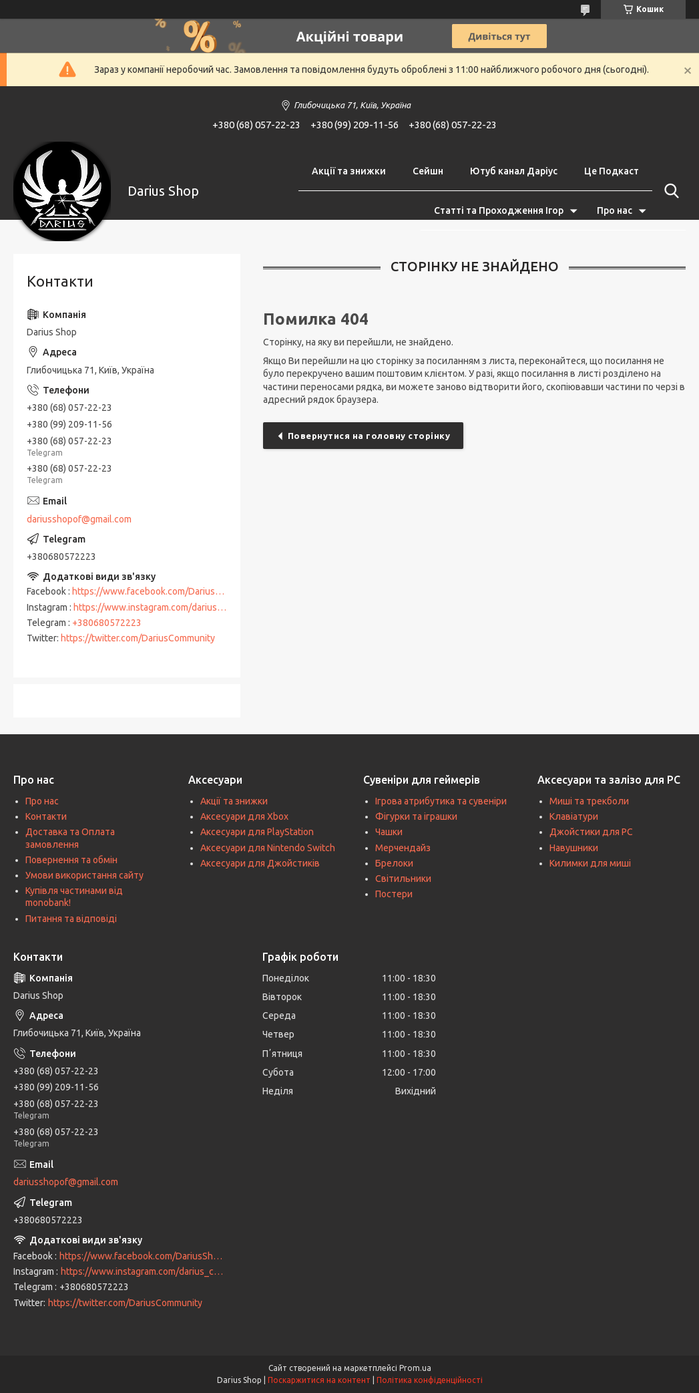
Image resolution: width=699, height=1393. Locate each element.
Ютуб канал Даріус (513, 171)
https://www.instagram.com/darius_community (170, 607)
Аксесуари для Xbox (244, 816)
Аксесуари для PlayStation (257, 831)
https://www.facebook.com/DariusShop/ (156, 591)
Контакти (46, 816)
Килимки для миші (590, 863)
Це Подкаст (611, 171)
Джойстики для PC (591, 831)
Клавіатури (573, 816)
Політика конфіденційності (430, 1380)
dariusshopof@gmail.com (79, 519)
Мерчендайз (403, 847)
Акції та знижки (349, 171)
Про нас (614, 210)
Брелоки (394, 863)
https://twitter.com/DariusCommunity (138, 638)
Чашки (389, 831)
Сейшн (428, 171)
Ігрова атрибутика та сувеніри (441, 801)
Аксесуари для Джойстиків (260, 863)
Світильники (403, 878)
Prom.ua (415, 1368)
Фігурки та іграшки (416, 816)
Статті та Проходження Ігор (498, 210)
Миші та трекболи (589, 801)
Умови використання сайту (84, 875)
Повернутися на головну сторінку (369, 435)
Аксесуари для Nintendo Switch (267, 847)
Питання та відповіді (71, 918)
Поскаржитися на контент (319, 1380)
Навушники (573, 847)
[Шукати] (669, 191)
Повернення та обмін (71, 860)
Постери (394, 894)
